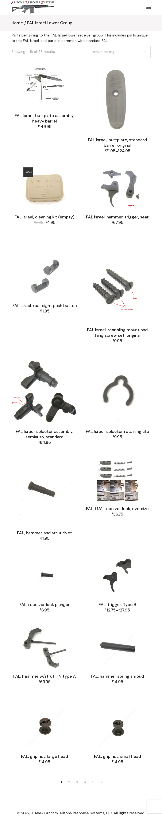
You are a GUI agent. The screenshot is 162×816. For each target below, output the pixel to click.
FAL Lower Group (63, 544)
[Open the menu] (148, 7)
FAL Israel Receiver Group (44, 245)
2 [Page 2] (69, 782)
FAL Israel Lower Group (44, 132)
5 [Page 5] (93, 782)
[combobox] (119, 52)
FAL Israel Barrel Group (44, 236)
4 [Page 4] (85, 782)
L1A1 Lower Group (118, 524)
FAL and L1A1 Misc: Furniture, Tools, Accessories (44, 230)
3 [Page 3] (77, 782)
